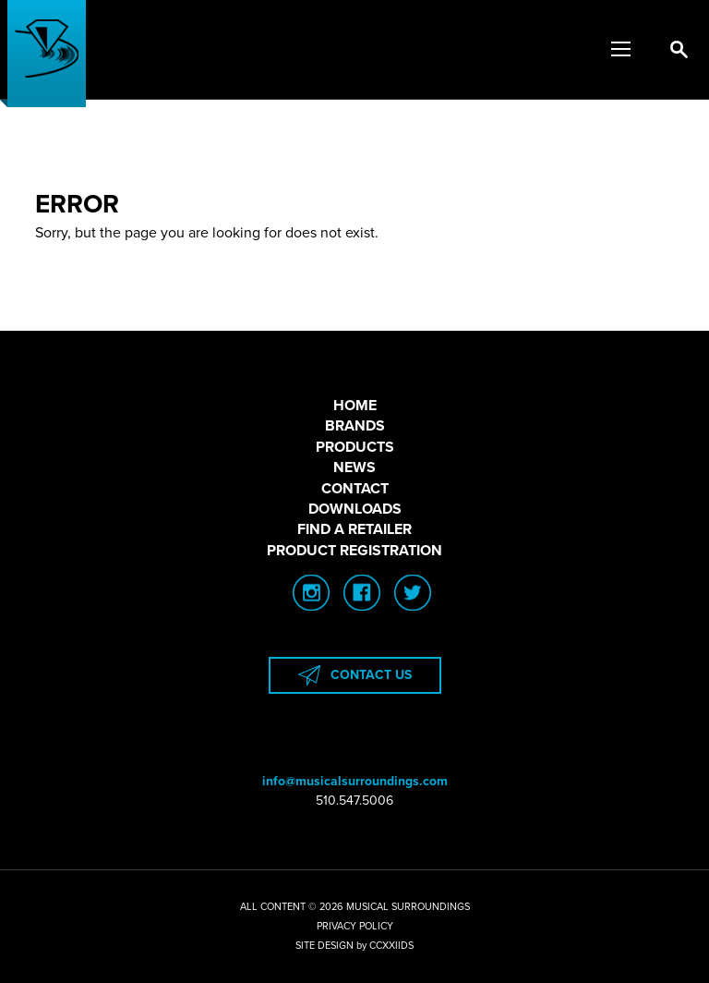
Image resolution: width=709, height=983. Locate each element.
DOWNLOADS (355, 509)
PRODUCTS (355, 447)
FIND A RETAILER (354, 529)
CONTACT (355, 488)
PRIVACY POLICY (355, 926)
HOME (355, 405)
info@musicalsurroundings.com (355, 781)
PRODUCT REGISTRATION (354, 550)
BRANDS (355, 426)
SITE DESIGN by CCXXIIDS (354, 946)
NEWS (354, 467)
